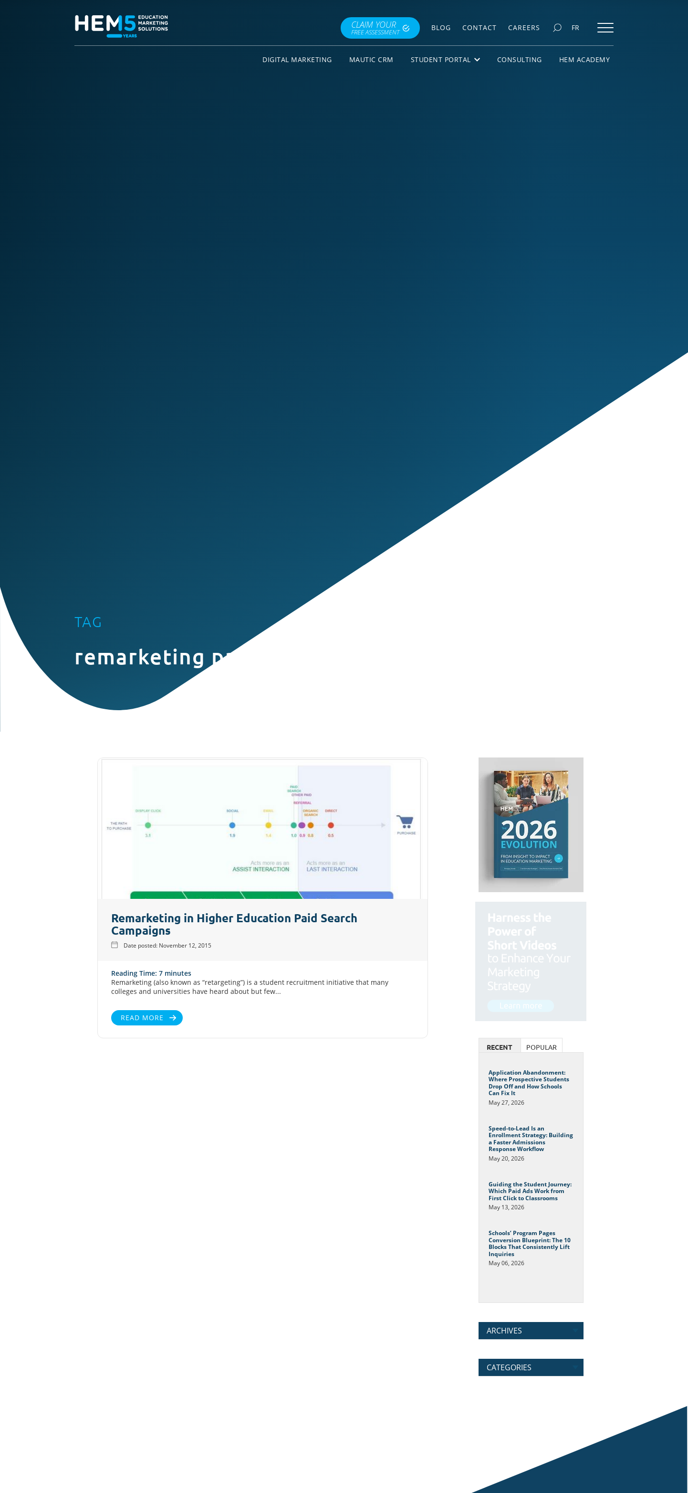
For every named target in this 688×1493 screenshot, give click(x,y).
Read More (109, 1017)
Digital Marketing (297, 59)
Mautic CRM (371, 59)
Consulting (519, 59)
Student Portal (445, 59)
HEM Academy (584, 59)
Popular (541, 1047)
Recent (499, 1047)
